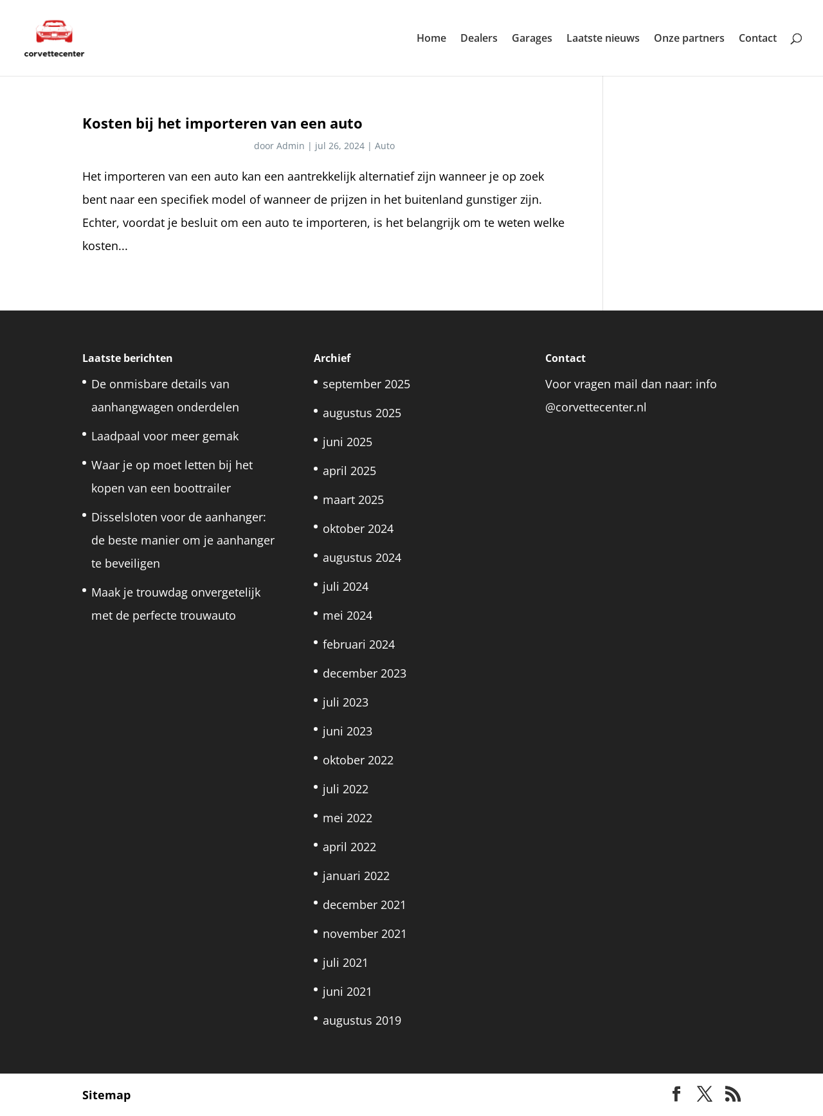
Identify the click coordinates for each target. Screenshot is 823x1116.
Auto (385, 146)
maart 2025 (353, 499)
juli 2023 (345, 702)
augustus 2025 (362, 412)
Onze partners (689, 39)
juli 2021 (345, 962)
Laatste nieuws (603, 39)
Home (431, 39)
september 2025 (366, 384)
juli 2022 (345, 789)
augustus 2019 (362, 1020)
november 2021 (365, 933)
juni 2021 (347, 991)
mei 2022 (347, 817)
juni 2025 (347, 441)
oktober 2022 (358, 760)
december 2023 (364, 673)
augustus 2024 (362, 557)
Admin (290, 146)
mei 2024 (347, 615)
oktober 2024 (358, 528)
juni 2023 (347, 731)
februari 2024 (359, 644)
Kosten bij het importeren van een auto (222, 123)
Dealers (479, 39)
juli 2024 (345, 586)
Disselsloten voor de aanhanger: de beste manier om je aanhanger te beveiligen (183, 540)
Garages (532, 39)
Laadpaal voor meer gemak (165, 436)
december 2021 (364, 904)
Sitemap (106, 1094)
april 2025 (349, 470)
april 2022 (349, 846)
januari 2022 (356, 875)
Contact (758, 39)
